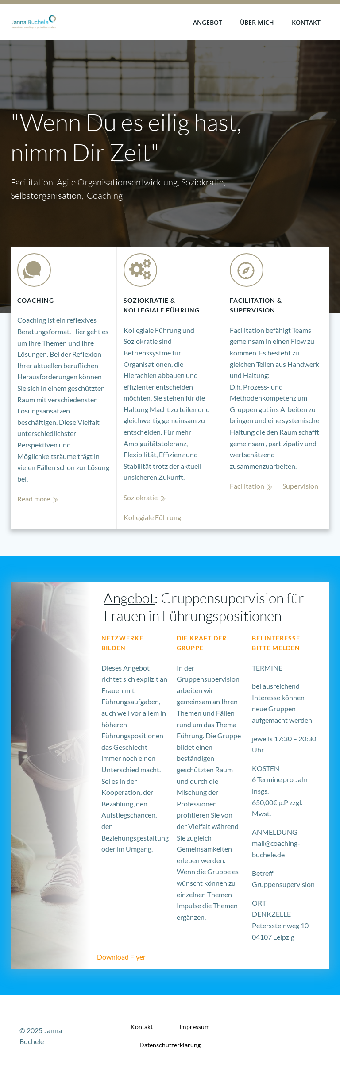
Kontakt (306, 22)
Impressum (194, 1026)
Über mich (257, 22)
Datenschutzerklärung (170, 1045)
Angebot (207, 22)
